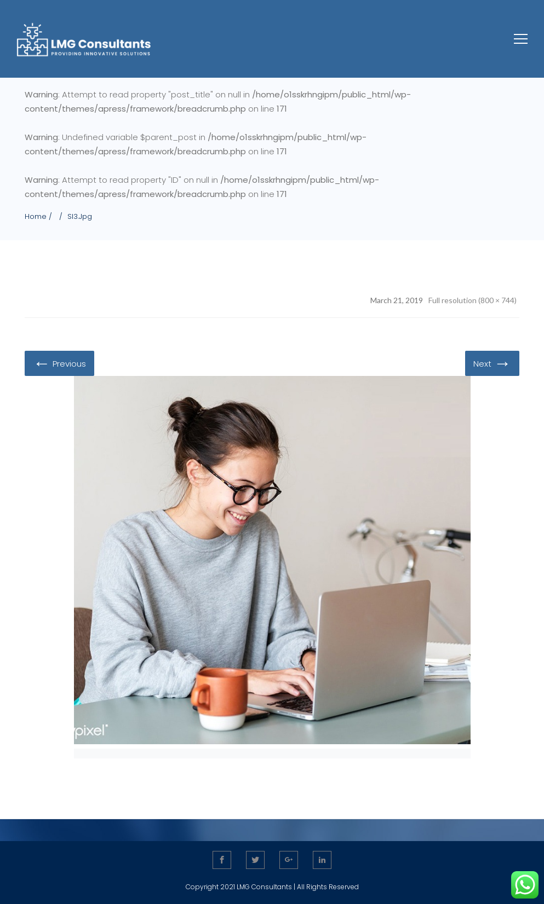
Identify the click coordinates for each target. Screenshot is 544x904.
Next (492, 363)
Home (36, 216)
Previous (59, 363)
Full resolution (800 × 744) (472, 300)
